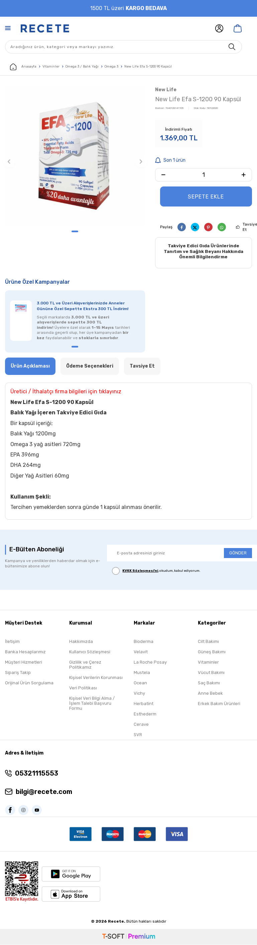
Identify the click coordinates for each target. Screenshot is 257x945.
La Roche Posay (150, 662)
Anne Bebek (210, 693)
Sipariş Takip (18, 673)
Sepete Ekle (206, 196)
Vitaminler (50, 66)
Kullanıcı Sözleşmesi (89, 652)
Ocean (140, 683)
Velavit (141, 652)
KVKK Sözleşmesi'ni (140, 571)
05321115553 (36, 774)
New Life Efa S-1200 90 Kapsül (148, 66)
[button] (75, 231)
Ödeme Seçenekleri (89, 366)
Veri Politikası (83, 688)
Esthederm (145, 714)
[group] (75, 156)
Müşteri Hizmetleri (23, 662)
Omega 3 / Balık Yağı (82, 66)
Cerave (141, 724)
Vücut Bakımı (211, 673)
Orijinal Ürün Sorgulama (29, 683)
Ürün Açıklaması (30, 366)
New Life (165, 90)
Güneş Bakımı (212, 652)
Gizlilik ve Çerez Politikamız (85, 665)
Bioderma (143, 642)
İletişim (12, 642)
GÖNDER (238, 553)
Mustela (142, 673)
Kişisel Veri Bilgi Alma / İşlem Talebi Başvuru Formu (92, 703)
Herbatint (143, 704)
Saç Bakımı (209, 683)
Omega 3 (111, 66)
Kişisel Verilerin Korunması (96, 678)
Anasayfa (23, 66)
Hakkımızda (81, 642)
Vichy (139, 693)
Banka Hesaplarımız (25, 652)
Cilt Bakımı (208, 642)
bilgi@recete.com (44, 792)
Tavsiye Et (142, 366)
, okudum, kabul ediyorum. (156, 571)
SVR (138, 735)
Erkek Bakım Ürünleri (219, 704)
